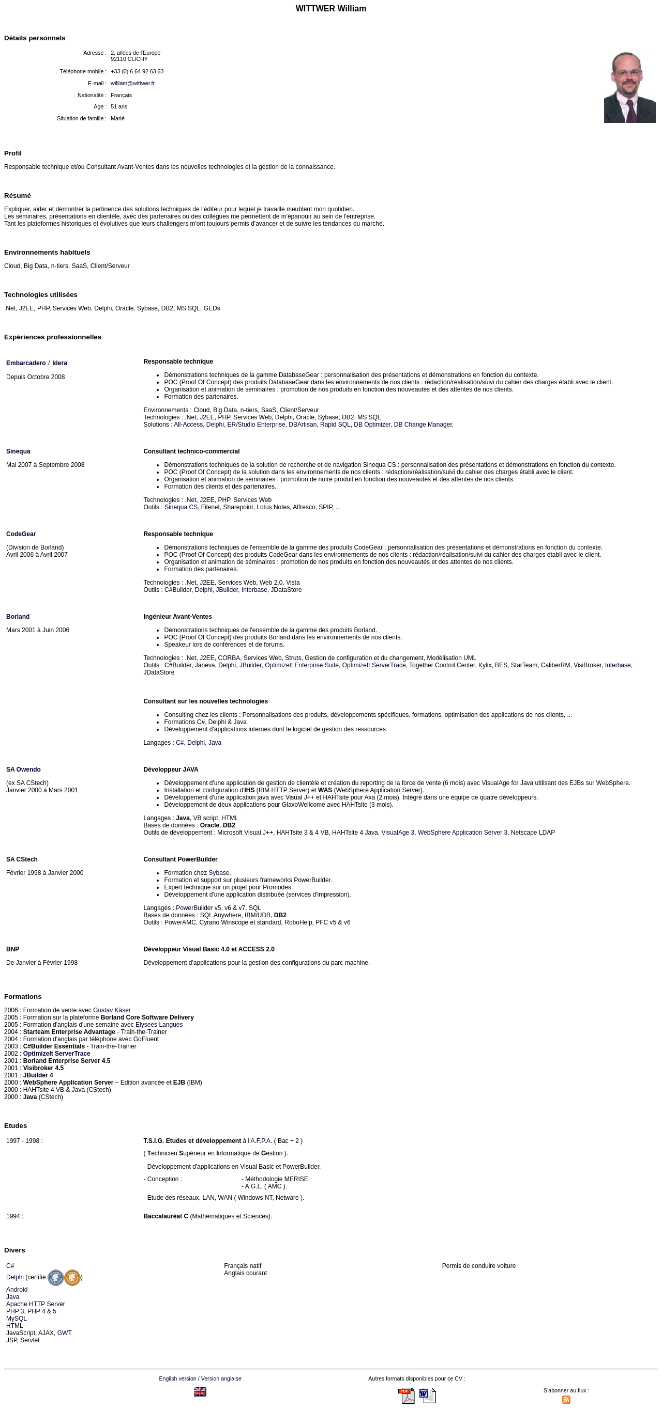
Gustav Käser (112, 1010)
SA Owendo (23, 769)
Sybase (218, 872)
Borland (17, 616)
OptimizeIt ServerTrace (374, 665)
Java (214, 742)
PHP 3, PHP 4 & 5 (31, 1311)
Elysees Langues (159, 1024)
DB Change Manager (423, 424)
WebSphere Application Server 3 (462, 832)
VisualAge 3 (397, 832)
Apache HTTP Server (35, 1304)
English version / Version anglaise (200, 1378)
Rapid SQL (335, 424)
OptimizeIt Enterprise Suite (302, 665)
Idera (59, 363)
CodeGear (21, 534)
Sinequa (18, 451)
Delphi (215, 424)
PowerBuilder (194, 908)
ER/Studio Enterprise (256, 424)
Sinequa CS (181, 507)
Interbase (254, 589)
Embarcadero (26, 363)
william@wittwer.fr (133, 83)
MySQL (16, 1318)
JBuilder (227, 589)
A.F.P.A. (261, 1141)
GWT (64, 1333)
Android (16, 1289)
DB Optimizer (372, 424)
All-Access (188, 424)
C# (180, 742)
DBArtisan (303, 424)
